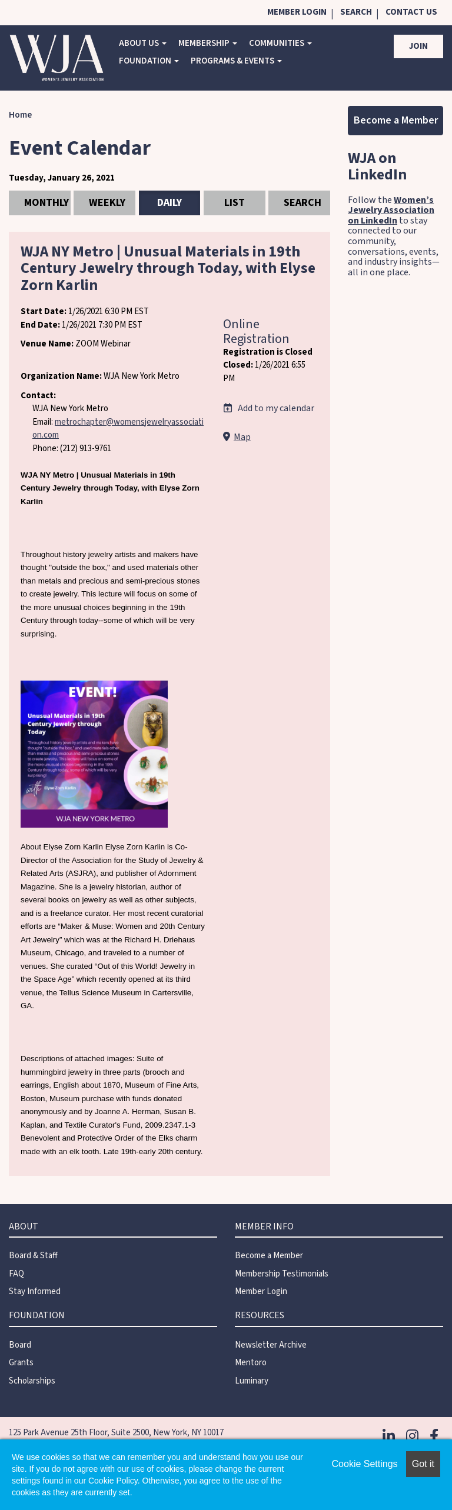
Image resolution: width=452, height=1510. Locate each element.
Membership (207, 43)
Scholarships (32, 1381)
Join (418, 46)
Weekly (107, 202)
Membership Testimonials (281, 1274)
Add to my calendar (268, 408)
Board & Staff (33, 1255)
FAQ (16, 1274)
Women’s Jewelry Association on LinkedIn (391, 210)
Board (20, 1345)
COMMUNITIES (280, 43)
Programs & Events (236, 61)
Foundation (149, 61)
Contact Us (411, 12)
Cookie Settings (365, 1464)
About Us (143, 43)
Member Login (297, 12)
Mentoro (251, 1362)
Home (20, 115)
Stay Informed (35, 1291)
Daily (169, 202)
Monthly (46, 202)
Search (356, 12)
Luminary (251, 1381)
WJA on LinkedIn (377, 166)
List (234, 202)
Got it (423, 1464)
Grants (21, 1362)
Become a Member (396, 120)
